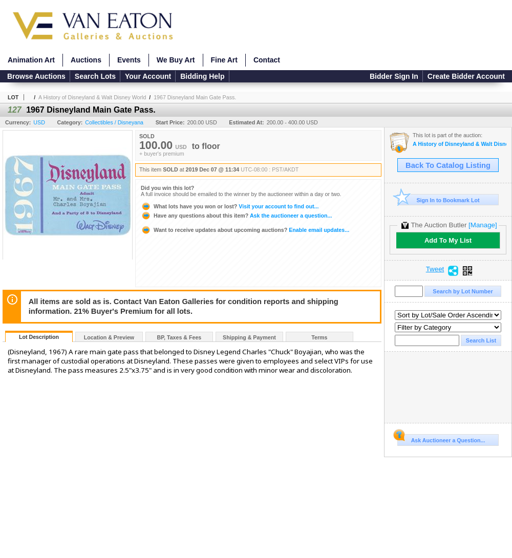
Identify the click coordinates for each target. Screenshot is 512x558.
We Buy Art (176, 60)
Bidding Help (202, 76)
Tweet (435, 269)
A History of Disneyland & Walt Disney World (92, 97)
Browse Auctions (36, 76)
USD (39, 122)
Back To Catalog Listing (448, 165)
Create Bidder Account (466, 76)
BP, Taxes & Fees (179, 337)
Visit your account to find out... (229, 206)
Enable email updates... (245, 230)
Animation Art (31, 60)
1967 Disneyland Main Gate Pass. (195, 97)
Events (129, 60)
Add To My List (448, 240)
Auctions (86, 60)
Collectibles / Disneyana (114, 122)
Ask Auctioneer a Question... (441, 438)
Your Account (148, 76)
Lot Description (39, 337)
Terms (319, 337)
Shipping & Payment (249, 337)
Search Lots (95, 76)
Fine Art (224, 60)
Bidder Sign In (394, 76)
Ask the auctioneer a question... (236, 215)
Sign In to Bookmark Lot (438, 200)
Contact (266, 60)
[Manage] (482, 225)
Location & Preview (109, 337)
